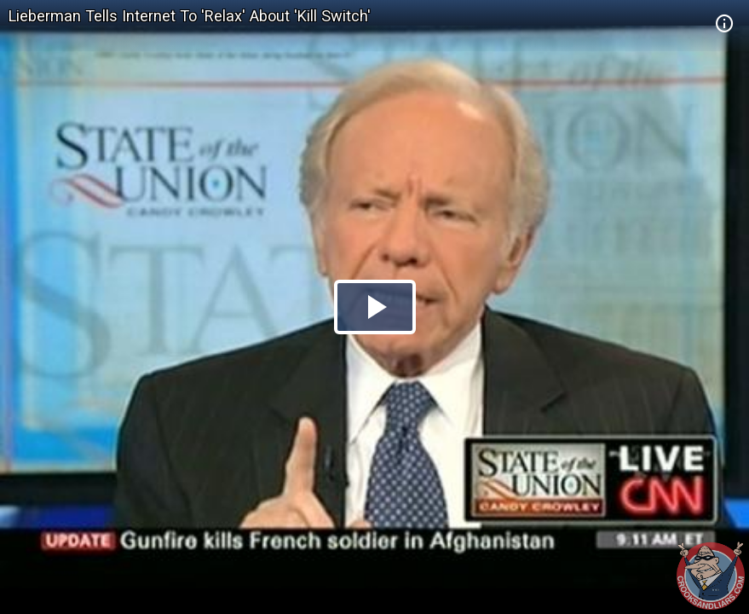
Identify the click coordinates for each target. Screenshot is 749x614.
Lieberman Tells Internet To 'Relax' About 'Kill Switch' (190, 16)
